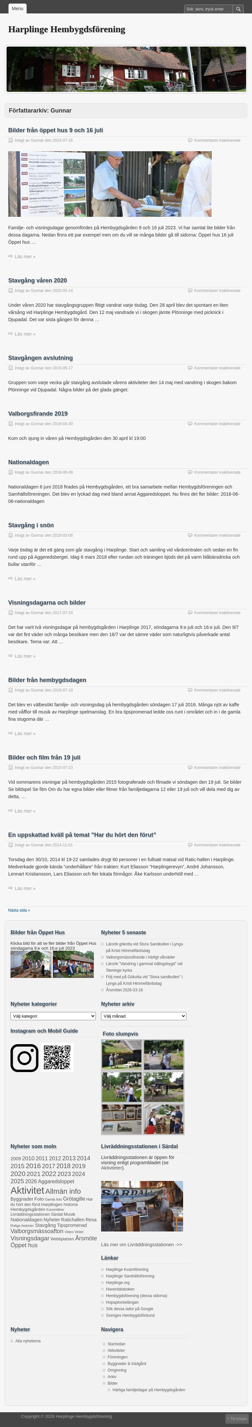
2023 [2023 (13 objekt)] (64, 1173)
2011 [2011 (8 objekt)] (42, 1158)
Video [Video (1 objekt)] (69, 1232)
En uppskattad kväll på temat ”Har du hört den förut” (82, 835)
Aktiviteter (111, 1167)
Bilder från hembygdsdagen (47, 680)
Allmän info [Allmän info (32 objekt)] (63, 1191)
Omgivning (117, 1370)
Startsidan (116, 1344)
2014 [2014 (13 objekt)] (83, 1158)
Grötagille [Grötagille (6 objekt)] (74, 1199)
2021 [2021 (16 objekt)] (34, 1173)
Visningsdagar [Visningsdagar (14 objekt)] (30, 1238)
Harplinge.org (118, 1282)
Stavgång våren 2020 (37, 280)
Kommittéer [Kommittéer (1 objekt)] (55, 1209)
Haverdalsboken (120, 1289)
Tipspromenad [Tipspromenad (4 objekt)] (72, 1225)
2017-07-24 (62, 612)
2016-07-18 (62, 690)
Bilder (113, 1383)
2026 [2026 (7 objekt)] (31, 1181)
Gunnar (37, 140)
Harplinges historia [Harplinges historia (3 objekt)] (59, 1204)
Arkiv (112, 1377)
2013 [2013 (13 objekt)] (69, 1158)
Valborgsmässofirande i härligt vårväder (140, 957)
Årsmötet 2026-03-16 (124, 990)
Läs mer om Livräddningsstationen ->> (141, 1244)
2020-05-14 (62, 290)
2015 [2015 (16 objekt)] (17, 1166)
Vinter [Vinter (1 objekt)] (79, 1232)
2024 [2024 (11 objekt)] (78, 1174)
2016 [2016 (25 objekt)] (33, 1165)
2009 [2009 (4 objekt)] (15, 1158)
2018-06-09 (62, 472)
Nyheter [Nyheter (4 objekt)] (52, 1219)
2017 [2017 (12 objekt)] (48, 1166)
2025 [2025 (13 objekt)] (17, 1181)
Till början (238, 1419)
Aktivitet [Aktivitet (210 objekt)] (27, 1190)
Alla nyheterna (28, 1341)
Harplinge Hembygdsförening (66, 29)
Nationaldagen (28, 462)
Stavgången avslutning (40, 358)
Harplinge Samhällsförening (130, 1276)
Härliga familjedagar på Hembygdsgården (149, 1390)
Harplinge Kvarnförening (127, 1269)
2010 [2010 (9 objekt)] (28, 1158)
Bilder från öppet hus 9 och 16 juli (55, 130)
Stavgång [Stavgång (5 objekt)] (45, 1225)
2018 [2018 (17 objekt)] (63, 1165)
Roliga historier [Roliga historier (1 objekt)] (22, 1226)
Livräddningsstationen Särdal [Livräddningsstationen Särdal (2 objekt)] (36, 1214)
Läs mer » (25, 256)
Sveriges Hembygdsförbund (130, 1315)
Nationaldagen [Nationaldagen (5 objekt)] (26, 1219)
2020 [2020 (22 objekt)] (18, 1173)
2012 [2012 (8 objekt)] (55, 1158)
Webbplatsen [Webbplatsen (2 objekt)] (62, 1239)
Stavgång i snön (31, 525)
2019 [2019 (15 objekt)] (79, 1166)
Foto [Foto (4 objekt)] (39, 1199)
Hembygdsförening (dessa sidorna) (136, 1295)
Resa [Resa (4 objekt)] (91, 1219)
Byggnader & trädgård (127, 1363)
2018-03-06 (62, 535)
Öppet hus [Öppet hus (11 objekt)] (23, 1245)
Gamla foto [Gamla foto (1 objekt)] (53, 1199)
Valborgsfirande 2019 (38, 413)
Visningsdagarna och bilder (47, 602)
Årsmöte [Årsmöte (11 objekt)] (86, 1238)
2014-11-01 (62, 845)
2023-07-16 (62, 140)
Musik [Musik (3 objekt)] (69, 1214)
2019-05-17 (62, 368)
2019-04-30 (62, 424)
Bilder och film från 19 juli (44, 757)
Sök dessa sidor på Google (129, 1309)
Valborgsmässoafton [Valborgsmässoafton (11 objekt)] (36, 1231)
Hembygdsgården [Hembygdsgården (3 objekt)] (27, 1209)
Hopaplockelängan (122, 1302)
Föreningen (118, 1357)
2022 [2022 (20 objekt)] (49, 1173)
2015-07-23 (62, 767)
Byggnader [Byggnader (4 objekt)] (21, 1199)
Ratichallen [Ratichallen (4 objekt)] (72, 1219)
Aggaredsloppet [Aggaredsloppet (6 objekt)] (56, 1181)
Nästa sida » (19, 910)
